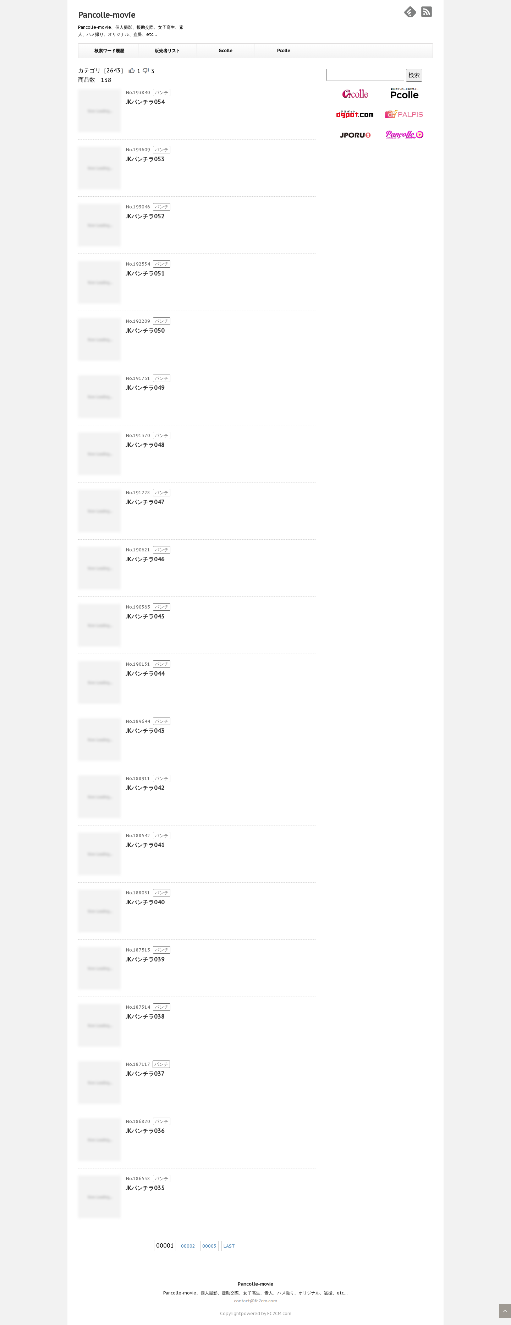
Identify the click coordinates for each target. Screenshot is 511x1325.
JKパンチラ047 (145, 502)
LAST (229, 1246)
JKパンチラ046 (145, 559)
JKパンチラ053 (145, 159)
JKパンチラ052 (145, 216)
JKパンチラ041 (145, 845)
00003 (209, 1246)
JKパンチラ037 (145, 1073)
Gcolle (225, 50)
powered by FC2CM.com (266, 1313)
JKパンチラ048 (145, 444)
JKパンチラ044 (145, 673)
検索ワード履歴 (109, 50)
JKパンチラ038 (145, 1016)
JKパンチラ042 (145, 787)
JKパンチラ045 (145, 616)
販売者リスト (167, 50)
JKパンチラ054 (145, 101)
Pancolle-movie (106, 15)
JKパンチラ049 (145, 387)
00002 (188, 1246)
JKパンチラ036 (145, 1130)
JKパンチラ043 (145, 730)
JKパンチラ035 (145, 1188)
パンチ (162, 92)
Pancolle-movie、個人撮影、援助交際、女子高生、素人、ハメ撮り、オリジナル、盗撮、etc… (255, 1293)
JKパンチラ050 (145, 330)
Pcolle (283, 50)
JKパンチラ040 (145, 902)
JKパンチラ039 (145, 959)
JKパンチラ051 (145, 273)
